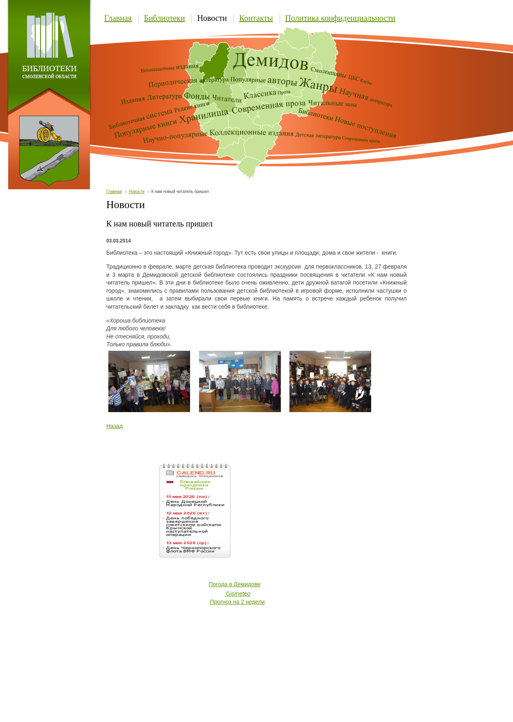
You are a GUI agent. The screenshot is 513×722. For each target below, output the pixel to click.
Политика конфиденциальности (340, 17)
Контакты (256, 17)
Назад (114, 426)
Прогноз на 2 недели (237, 602)
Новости (212, 17)
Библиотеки (164, 17)
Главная (118, 17)
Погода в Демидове (235, 584)
